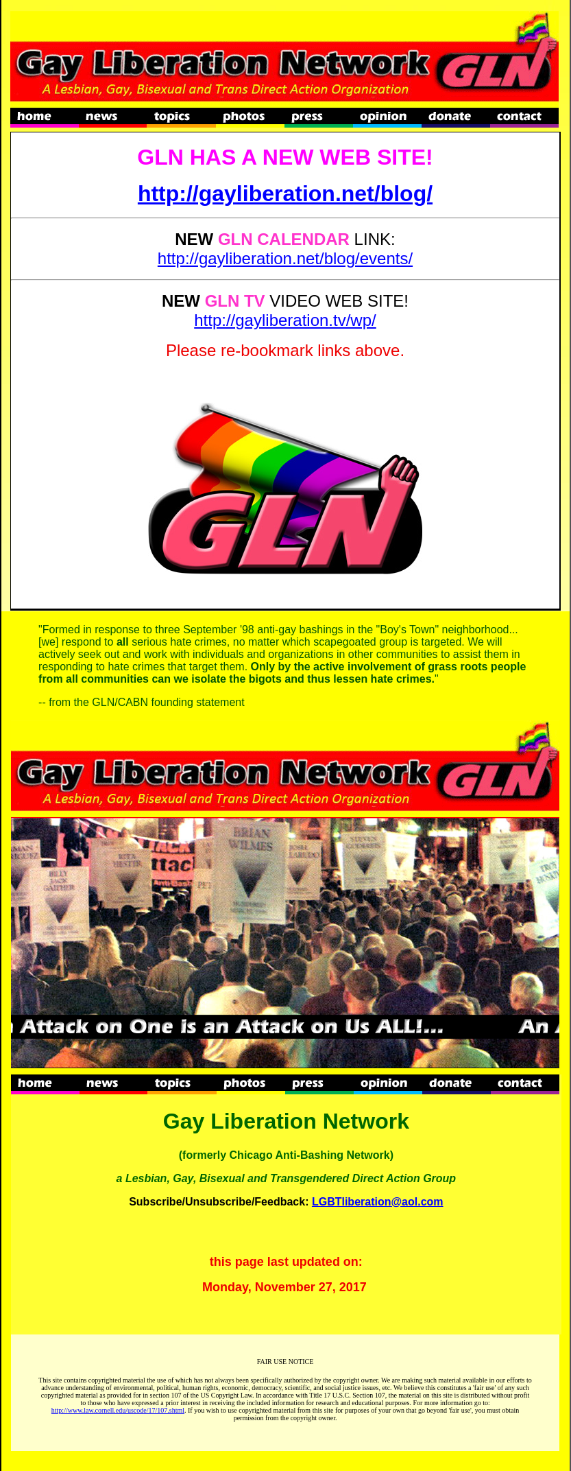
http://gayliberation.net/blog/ (285, 193)
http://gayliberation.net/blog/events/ (285, 258)
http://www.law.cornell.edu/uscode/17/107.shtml (117, 1410)
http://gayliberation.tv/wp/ (285, 320)
